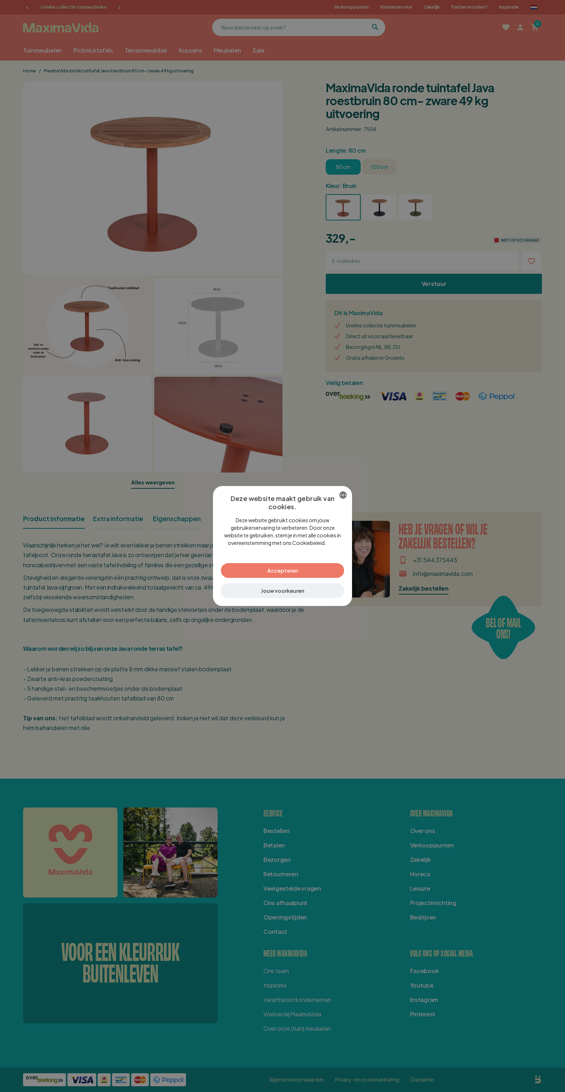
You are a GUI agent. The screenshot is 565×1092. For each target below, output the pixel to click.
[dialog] (282, 546)
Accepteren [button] (282, 570)
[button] (282, 590)
